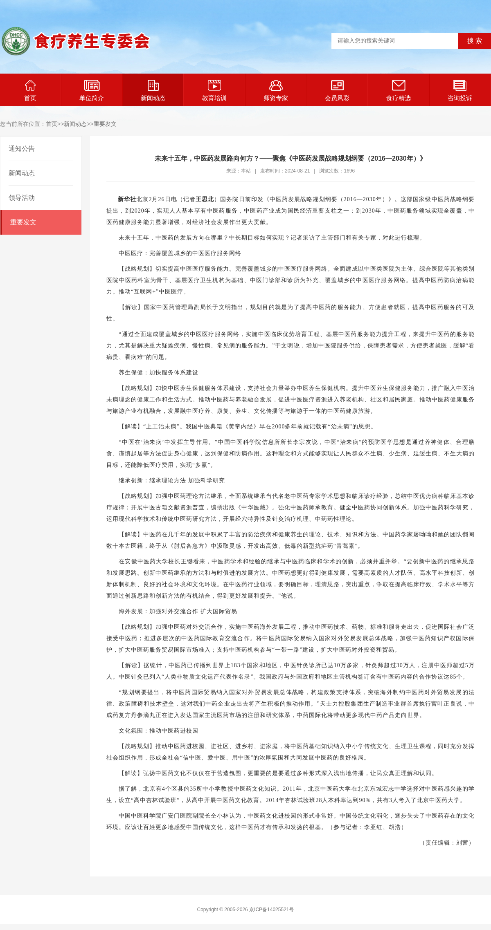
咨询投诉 (460, 90)
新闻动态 (153, 90)
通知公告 (22, 148)
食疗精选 (398, 90)
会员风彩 (337, 90)
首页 (30, 90)
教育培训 (214, 90)
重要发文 (105, 124)
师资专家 (276, 90)
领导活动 (22, 197)
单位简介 (91, 90)
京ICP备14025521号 (271, 909)
